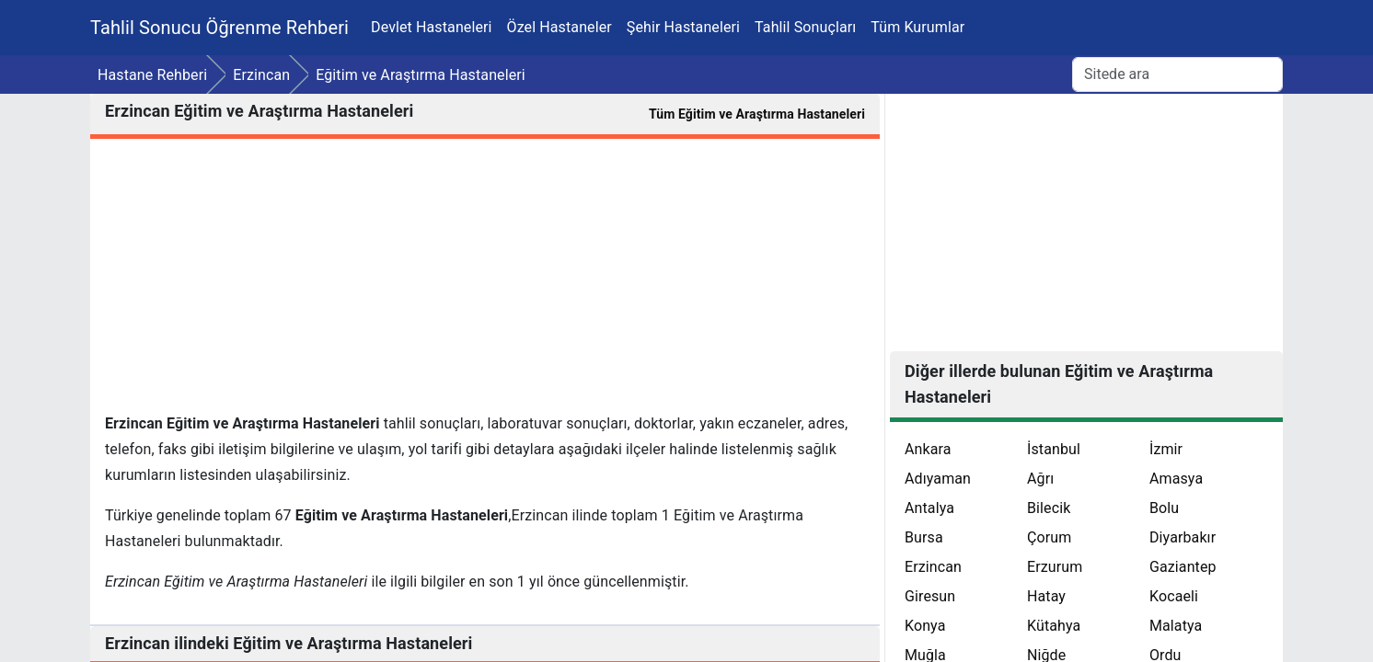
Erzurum (1054, 567)
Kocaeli (1173, 596)
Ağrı (1040, 478)
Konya (925, 625)
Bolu (1164, 508)
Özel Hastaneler (559, 27)
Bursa (924, 537)
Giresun (930, 596)
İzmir (1166, 449)
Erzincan (933, 567)
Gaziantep (1183, 567)
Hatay (1046, 596)
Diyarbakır (1182, 537)
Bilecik (1048, 508)
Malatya (1175, 625)
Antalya (929, 508)
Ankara (928, 449)
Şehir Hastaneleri (683, 27)
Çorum (1049, 537)
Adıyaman (938, 478)
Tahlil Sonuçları (805, 27)
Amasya (1176, 478)
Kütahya (1053, 625)
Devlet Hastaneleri (431, 27)
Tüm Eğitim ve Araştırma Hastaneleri (757, 114)
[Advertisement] (485, 282)
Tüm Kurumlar (917, 27)
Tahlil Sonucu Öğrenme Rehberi (219, 28)
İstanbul (1053, 449)
